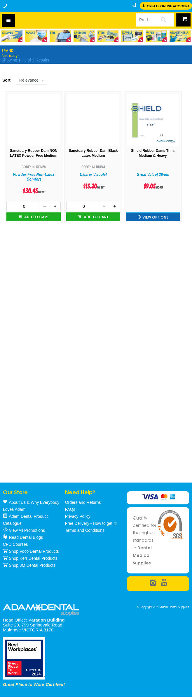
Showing (25, 60)
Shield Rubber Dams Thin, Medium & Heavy (152, 153)
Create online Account (168, 5)
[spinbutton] (23, 206)
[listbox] (31, 80)
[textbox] (144, 19)
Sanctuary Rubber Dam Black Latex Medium (93, 153)
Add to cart (36, 216)
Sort (6, 80)
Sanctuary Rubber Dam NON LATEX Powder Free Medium (33, 153)
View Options (155, 217)
